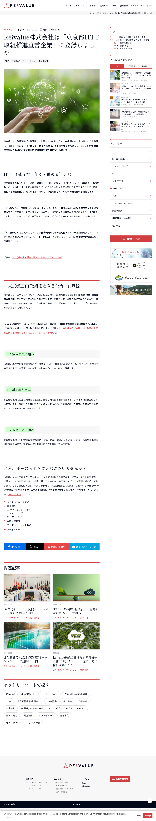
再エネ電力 (11, 715)
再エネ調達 (43, 61)
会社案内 (104, 5)
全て (114, 151)
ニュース (114, 5)
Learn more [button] (9, 817)
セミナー (116, 195)
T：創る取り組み (123, 45)
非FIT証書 (52, 701)
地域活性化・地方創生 (122, 218)
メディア (134, 5)
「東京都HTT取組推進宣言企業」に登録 (131, 39)
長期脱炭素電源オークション (35, 708)
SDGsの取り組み (62, 792)
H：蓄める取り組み (124, 48)
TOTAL (145, 66)
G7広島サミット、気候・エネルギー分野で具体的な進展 (26, 611)
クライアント (118, 181)
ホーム (92, 13)
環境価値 (28, 715)
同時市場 (10, 694)
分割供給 (82, 701)
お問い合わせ (146, 5)
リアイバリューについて (76, 5)
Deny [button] (138, 816)
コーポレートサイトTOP (19, 525)
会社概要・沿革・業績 (64, 788)
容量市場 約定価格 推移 (75, 694)
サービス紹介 (118, 188)
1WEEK (131, 66)
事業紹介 (93, 5)
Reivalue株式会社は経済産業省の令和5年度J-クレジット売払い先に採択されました (75, 661)
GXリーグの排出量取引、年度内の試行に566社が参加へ (75, 611)
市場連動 (10, 708)
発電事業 (64, 715)
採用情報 (124, 5)
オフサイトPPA (46, 715)
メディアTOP (13, 529)
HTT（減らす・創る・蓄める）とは (129, 36)
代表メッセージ (62, 785)
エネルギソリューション (37, 782)
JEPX (8, 701)
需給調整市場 (28, 694)
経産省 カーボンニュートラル (70, 708)
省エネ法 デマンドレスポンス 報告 (23, 722)
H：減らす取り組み (124, 43)
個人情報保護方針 (10, 804)
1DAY (117, 66)
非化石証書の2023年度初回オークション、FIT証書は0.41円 (26, 659)
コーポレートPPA (49, 694)
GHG (104, 13)
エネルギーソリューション (23, 61)
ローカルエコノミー (16, 516)
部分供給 (67, 701)
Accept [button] (148, 816)
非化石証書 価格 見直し (29, 701)
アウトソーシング (15, 513)
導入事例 (116, 225)
